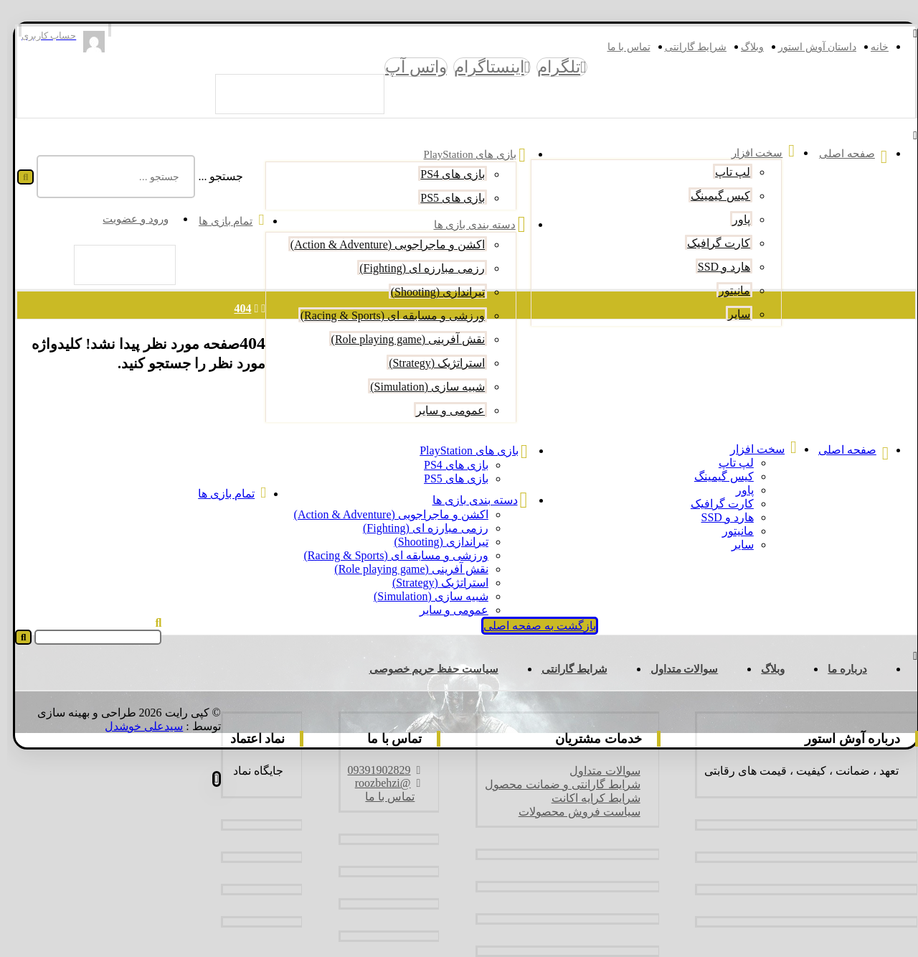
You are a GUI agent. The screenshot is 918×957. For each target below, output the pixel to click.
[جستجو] (18, 177)
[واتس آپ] (408, 67)
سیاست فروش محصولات (572, 812)
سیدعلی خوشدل (137, 726)
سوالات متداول (597, 771)
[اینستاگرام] (485, 67)
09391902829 (377, 770)
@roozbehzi (381, 783)
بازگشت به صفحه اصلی (532, 626)
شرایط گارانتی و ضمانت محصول (555, 784)
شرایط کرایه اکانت (588, 798)
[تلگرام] (554, 67)
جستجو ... (213, 176)
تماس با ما (382, 796)
